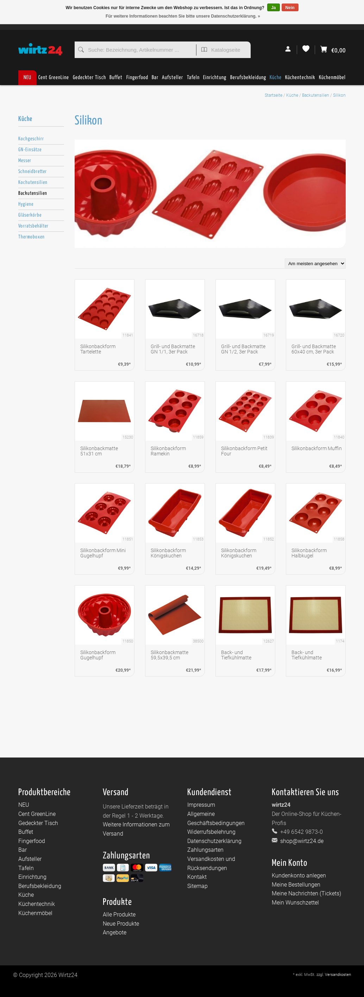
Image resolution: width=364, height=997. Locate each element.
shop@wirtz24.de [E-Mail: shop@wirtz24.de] (301, 841)
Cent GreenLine (53, 77)
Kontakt (197, 877)
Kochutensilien (33, 182)
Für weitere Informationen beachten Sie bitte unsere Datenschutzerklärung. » (183, 16)
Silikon (339, 95)
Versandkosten (338, 974)
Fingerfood (137, 80)
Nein (290, 7)
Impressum (201, 804)
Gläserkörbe (30, 215)
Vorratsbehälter (33, 226)
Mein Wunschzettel (295, 902)
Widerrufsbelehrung (211, 832)
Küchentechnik (300, 80)
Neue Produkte (121, 923)
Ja (273, 7)
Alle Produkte (119, 914)
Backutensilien (315, 95)
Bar (155, 80)
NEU (27, 77)
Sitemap (197, 886)
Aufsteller (172, 80)
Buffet (116, 80)
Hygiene (25, 204)
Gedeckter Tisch (89, 80)
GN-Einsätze (30, 149)
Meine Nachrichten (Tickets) (306, 893)
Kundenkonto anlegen (299, 875)
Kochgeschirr (31, 138)
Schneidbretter (32, 171)
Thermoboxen (31, 237)
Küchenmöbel (332, 80)
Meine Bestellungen (296, 884)
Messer (24, 160)
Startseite (273, 95)
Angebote (114, 932)
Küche (276, 80)
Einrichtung (214, 80)
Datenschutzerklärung (214, 841)
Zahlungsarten (205, 849)
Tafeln (193, 80)
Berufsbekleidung (248, 80)
